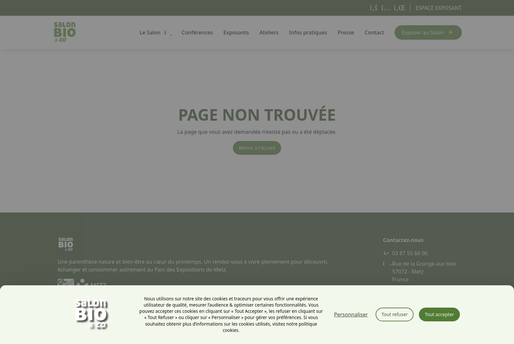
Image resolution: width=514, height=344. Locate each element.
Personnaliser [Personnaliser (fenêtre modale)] (351, 314)
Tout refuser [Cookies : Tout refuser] (394, 314)
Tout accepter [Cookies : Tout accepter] (439, 314)
